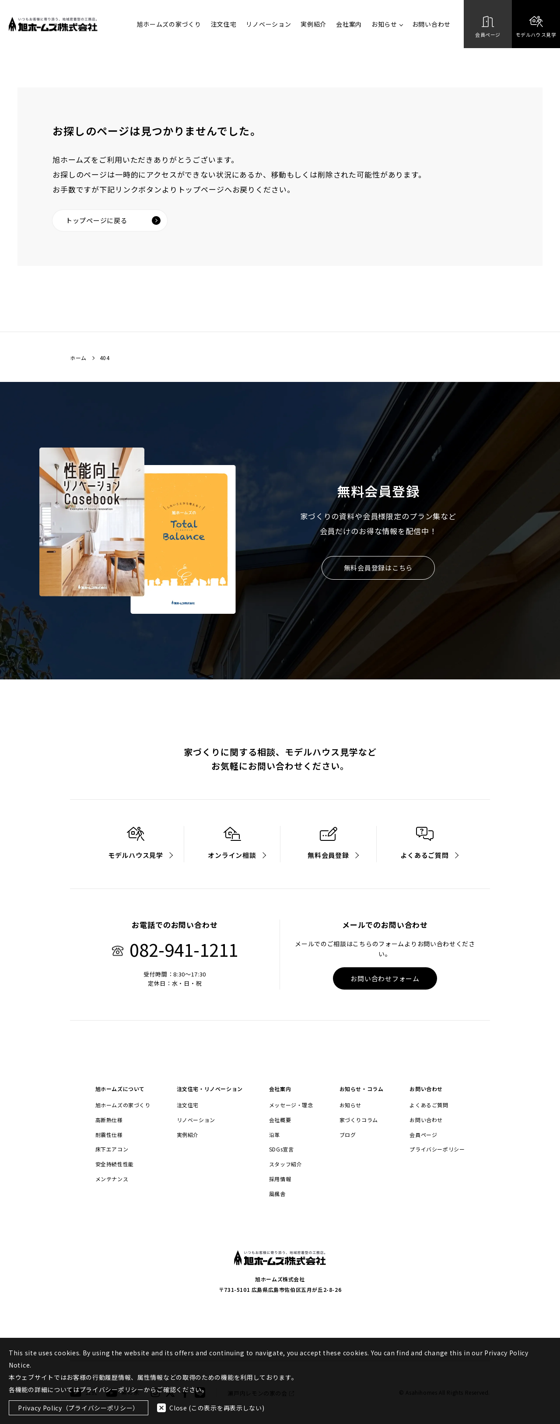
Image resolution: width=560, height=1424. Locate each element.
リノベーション (268, 24)
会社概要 (280, 1119)
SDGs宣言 (281, 1149)
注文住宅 (224, 24)
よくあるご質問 (429, 1105)
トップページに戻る (113, 220)
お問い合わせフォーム (385, 978)
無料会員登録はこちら (378, 567)
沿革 (274, 1134)
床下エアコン (112, 1149)
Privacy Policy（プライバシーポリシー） (78, 1407)
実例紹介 (313, 24)
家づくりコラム (359, 1119)
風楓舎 (277, 1193)
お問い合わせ (431, 24)
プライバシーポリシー (437, 1149)
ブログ (348, 1134)
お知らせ (386, 24)
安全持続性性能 (114, 1164)
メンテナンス (112, 1179)
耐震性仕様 (109, 1134)
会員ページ (423, 1134)
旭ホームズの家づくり (169, 24)
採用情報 (280, 1179)
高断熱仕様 (109, 1119)
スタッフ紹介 (285, 1164)
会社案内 (349, 24)
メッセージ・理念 (291, 1105)
